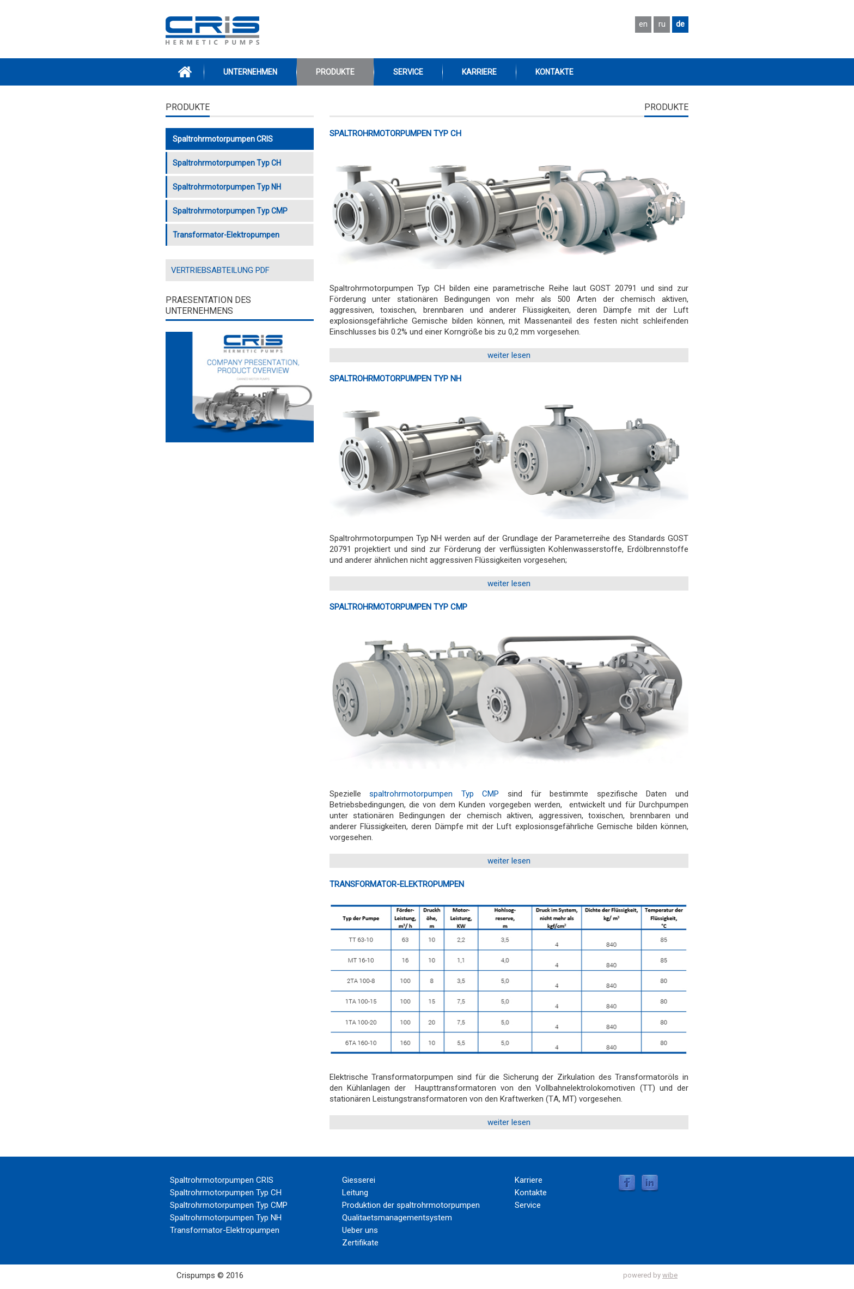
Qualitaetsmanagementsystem (397, 1218)
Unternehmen (250, 72)
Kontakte (554, 72)
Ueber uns (360, 1230)
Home (185, 72)
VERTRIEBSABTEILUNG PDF (220, 270)
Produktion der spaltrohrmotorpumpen (411, 1205)
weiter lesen (508, 355)
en (643, 24)
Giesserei (358, 1180)
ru (662, 24)
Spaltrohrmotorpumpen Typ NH (227, 187)
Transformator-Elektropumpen (397, 884)
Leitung (355, 1192)
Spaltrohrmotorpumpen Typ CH (395, 133)
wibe (670, 1275)
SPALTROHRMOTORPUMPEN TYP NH (395, 379)
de (680, 24)
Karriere (479, 72)
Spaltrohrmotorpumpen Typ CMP (398, 607)
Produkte (335, 72)
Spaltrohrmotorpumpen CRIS (223, 139)
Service (408, 72)
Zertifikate (360, 1243)
